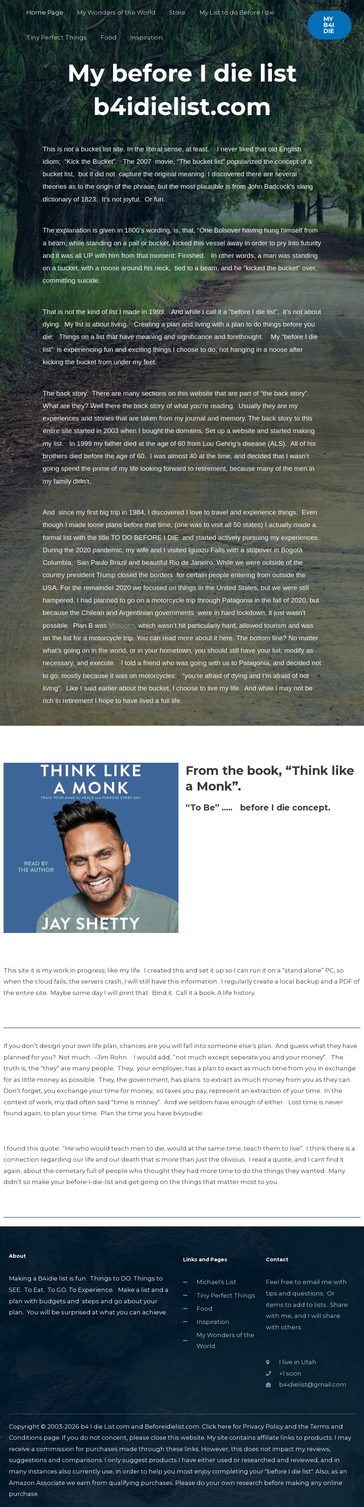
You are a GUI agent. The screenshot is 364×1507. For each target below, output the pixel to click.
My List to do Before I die (231, 12)
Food (106, 37)
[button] (329, 25)
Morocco (122, 625)
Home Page (44, 12)
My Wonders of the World (114, 12)
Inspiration (142, 37)
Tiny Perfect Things (56, 37)
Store (173, 12)
